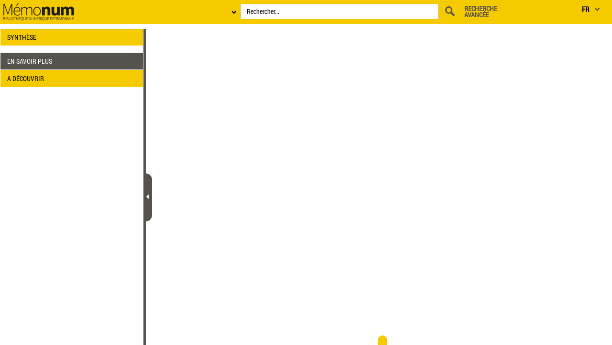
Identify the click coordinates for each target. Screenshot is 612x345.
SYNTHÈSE (21, 37)
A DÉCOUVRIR (25, 78)
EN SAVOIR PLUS (29, 61)
